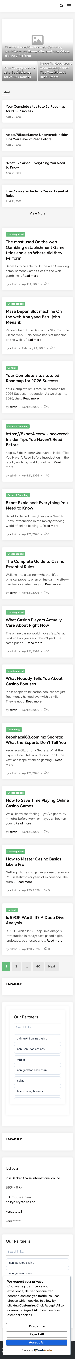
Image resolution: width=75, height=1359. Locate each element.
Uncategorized (15, 234)
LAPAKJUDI (14, 984)
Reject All (37, 1334)
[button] (48, 24)
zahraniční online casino (32, 1038)
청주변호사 (14, 1187)
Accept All (36, 1342)
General (11, 367)
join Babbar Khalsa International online (33, 1178)
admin (13, 284)
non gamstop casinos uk (32, 1070)
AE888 (21, 1059)
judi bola (12, 1168)
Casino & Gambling (17, 426)
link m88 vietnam (18, 1197)
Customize (37, 1326)
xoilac (20, 1080)
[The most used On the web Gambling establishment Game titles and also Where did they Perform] (37, 40)
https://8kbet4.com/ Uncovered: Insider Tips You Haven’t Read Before (37, 439)
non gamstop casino (21, 1262)
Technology (13, 729)
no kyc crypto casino (20, 1202)
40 (38, 966)
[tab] (6, 92)
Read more (30, 276)
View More (37, 213)
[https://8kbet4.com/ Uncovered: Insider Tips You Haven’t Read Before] (55, 71)
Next (51, 966)
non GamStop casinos (31, 1049)
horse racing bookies (30, 1091)
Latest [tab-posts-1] (6, 92)
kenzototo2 (14, 1211)
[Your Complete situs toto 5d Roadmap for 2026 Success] (19, 71)
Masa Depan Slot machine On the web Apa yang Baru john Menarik (34, 317)
